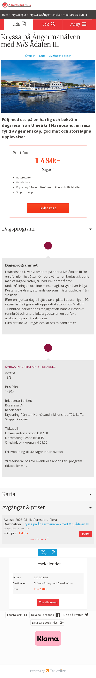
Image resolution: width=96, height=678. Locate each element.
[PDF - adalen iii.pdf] (47, 552)
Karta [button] (8, 494)
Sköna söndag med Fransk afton (53, 583)
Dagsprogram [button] (18, 229)
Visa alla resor (48, 602)
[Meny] (77, 24)
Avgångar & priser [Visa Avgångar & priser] (60, 55)
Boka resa (48, 208)
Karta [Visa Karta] (42, 55)
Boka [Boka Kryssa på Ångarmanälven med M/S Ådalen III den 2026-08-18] (86, 534)
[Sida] (18, 24)
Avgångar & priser (23, 507)
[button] (48, 529)
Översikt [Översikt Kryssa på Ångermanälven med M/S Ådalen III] (30, 55)
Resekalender (48, 563)
